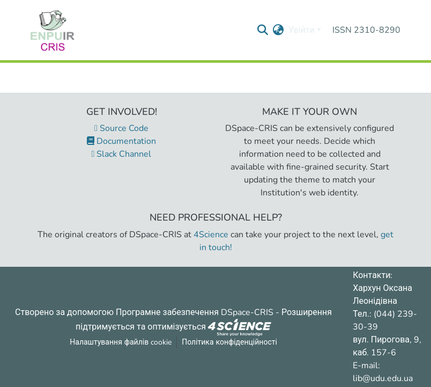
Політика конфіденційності (229, 342)
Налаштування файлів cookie (121, 342)
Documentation (121, 141)
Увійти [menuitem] (301, 30)
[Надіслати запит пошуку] (263, 30)
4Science (211, 234)
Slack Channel (122, 154)
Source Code (121, 128)
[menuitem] (278, 30)
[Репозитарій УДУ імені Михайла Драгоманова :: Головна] (53, 30)
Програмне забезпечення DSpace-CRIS (194, 312)
